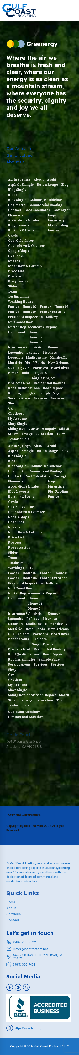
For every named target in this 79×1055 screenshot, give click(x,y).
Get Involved (19, 155)
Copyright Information (24, 815)
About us (15, 161)
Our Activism (19, 148)
